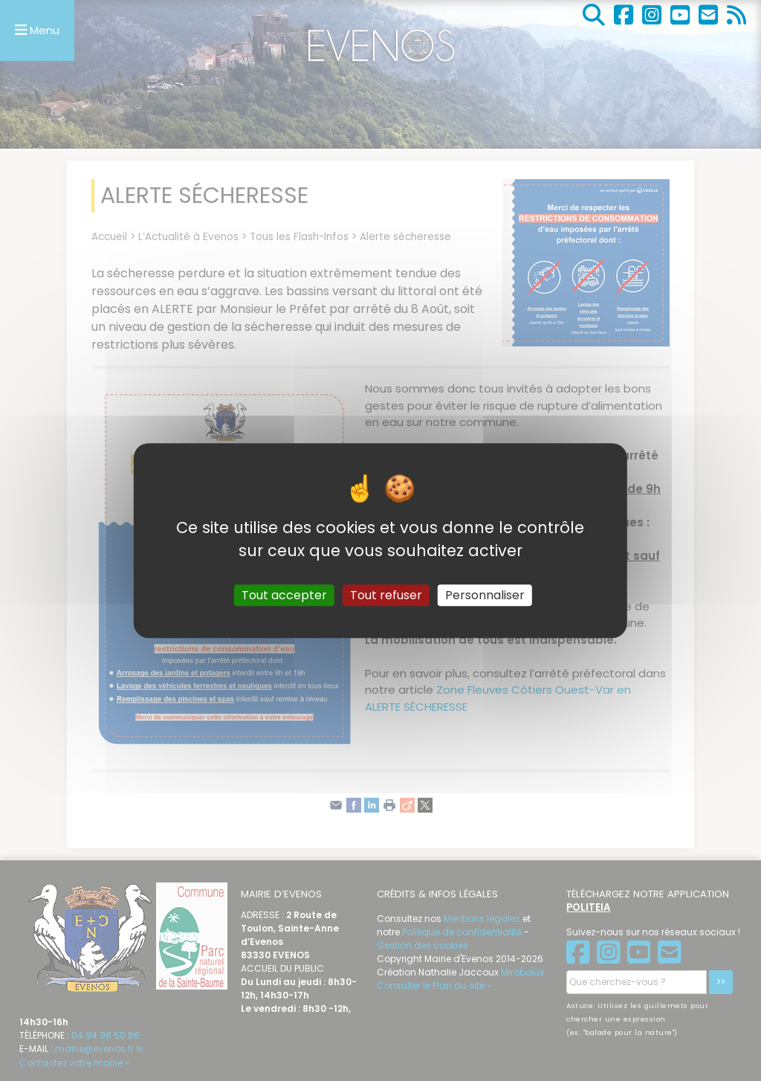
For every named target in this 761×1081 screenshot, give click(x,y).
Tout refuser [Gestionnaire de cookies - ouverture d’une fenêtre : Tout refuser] (386, 595)
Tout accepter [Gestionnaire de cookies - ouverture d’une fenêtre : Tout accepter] (284, 595)
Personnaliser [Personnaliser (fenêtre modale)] (485, 595)
